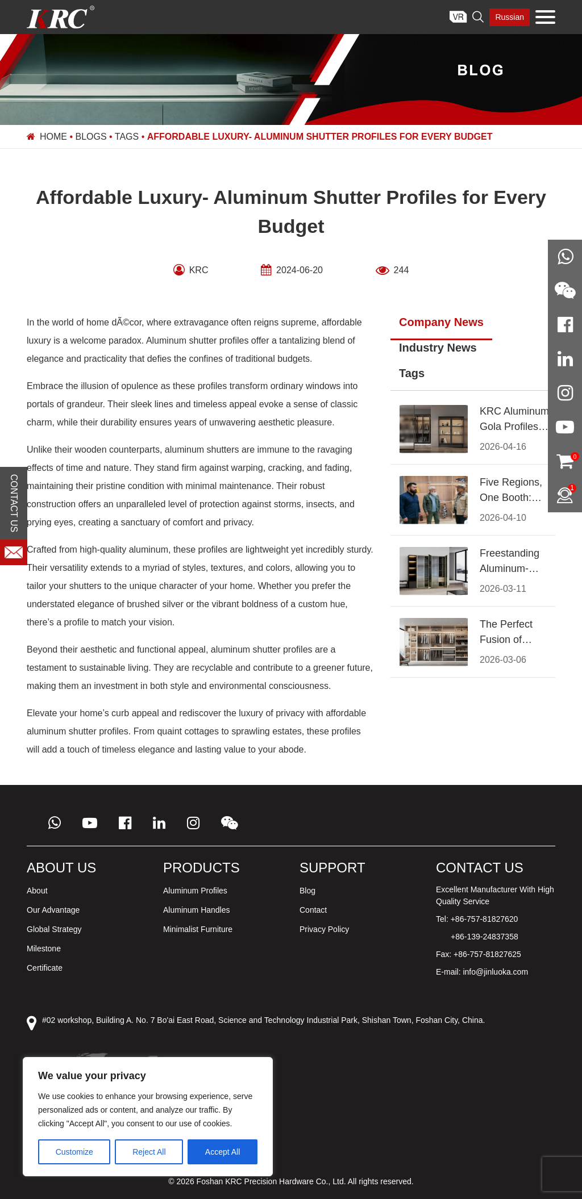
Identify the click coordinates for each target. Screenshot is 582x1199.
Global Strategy (54, 929)
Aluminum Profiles (195, 890)
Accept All (222, 1151)
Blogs (91, 136)
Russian (509, 17)
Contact (313, 909)
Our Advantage (53, 909)
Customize (74, 1151)
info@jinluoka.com (495, 971)
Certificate (45, 967)
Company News (441, 322)
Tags (127, 136)
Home (53, 136)
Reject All (148, 1151)
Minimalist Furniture (197, 929)
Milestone (44, 948)
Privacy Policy (324, 929)
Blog (307, 890)
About (37, 890)
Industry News (438, 347)
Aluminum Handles (196, 909)
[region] (148, 1116)
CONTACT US (14, 503)
